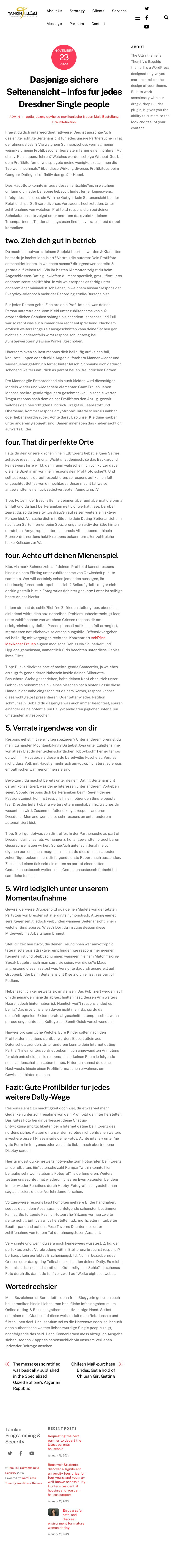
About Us (54, 11)
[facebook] (146, 17)
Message (54, 24)
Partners (76, 24)
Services (119, 11)
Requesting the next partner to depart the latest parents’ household (64, 1442)
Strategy (77, 11)
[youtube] (146, 26)
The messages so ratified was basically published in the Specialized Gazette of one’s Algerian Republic (36, 1376)
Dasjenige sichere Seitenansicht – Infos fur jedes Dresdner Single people (64, 91)
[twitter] (146, 8)
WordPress (29, 1478)
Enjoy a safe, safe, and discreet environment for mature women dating (66, 1519)
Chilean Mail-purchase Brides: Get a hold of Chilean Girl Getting (93, 1370)
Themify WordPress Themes (23, 1483)
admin (14, 116)
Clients (98, 11)
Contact (98, 24)
